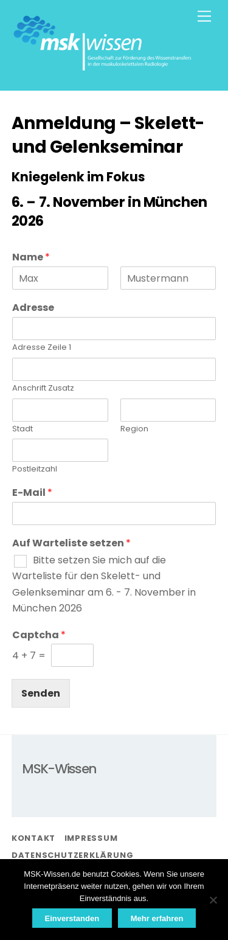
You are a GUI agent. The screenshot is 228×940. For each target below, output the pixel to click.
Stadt (22, 429)
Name (31, 257)
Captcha (39, 635)
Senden (40, 693)
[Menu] (204, 17)
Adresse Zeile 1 (41, 348)
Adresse (33, 308)
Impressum (91, 838)
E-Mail (32, 493)
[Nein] (213, 900)
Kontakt (33, 838)
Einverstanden (72, 918)
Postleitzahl (34, 469)
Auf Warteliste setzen (71, 543)
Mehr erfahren (157, 918)
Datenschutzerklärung (73, 855)
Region (134, 429)
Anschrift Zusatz (43, 388)
